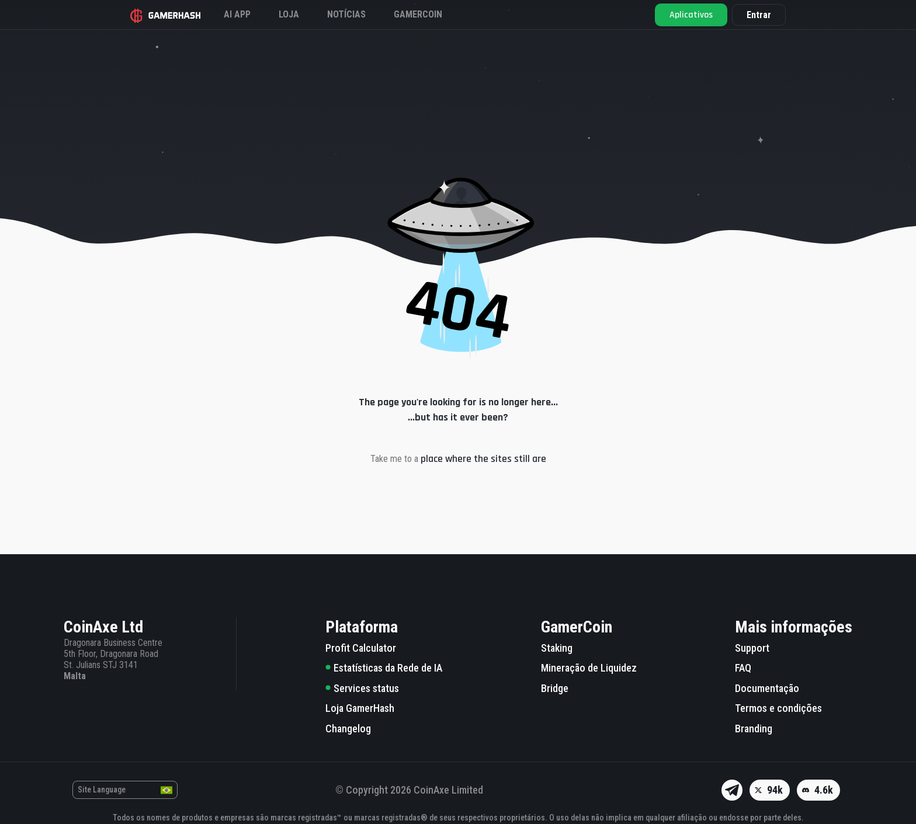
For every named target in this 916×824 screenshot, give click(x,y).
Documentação (767, 688)
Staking (556, 648)
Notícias (346, 14)
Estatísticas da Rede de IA (383, 668)
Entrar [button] (759, 14)
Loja (289, 14)
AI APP (237, 14)
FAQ (743, 668)
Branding (753, 728)
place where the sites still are (483, 458)
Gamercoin (418, 14)
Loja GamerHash (359, 708)
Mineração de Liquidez (589, 668)
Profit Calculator (360, 648)
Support (752, 648)
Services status (362, 688)
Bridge (554, 688)
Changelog (348, 728)
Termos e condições (778, 708)
